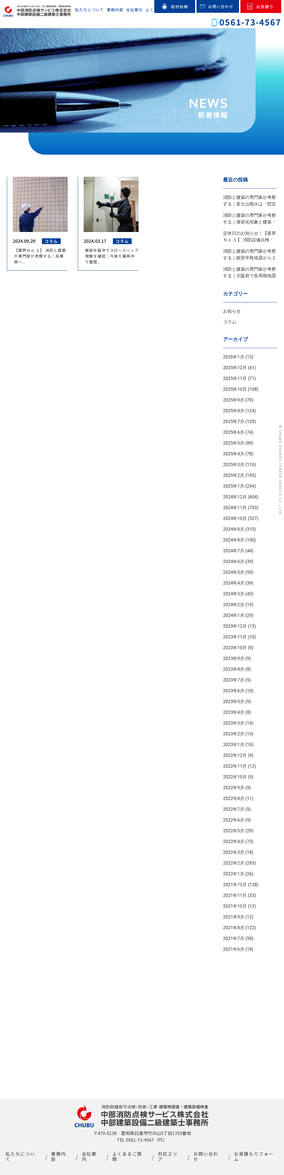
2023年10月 (235, 647)
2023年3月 (233, 723)
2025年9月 (233, 400)
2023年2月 (233, 733)
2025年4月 (233, 453)
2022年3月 (233, 852)
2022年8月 (233, 798)
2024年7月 (233, 550)
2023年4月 (233, 712)
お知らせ (232, 311)
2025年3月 (233, 464)
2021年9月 (233, 917)
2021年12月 (235, 884)
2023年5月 (233, 701)
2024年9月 (233, 529)
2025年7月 (233, 421)
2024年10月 (235, 518)
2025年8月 (233, 410)
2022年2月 (233, 863)
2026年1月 (233, 357)
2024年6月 (233, 561)
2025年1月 (233, 486)
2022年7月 (233, 809)
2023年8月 (233, 669)
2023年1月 (233, 744)
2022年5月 (233, 830)
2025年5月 (233, 443)
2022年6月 (233, 820)
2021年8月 (233, 927)
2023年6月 (233, 690)
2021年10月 (235, 906)
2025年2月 (233, 475)
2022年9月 (233, 787)
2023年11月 (235, 637)
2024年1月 (233, 615)
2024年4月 (233, 583)
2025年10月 (235, 389)
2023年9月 (233, 658)
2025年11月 (235, 378)
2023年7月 (233, 680)
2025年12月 (235, 367)
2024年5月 (233, 572)
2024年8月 (233, 540)
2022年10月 (235, 777)
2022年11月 (235, 766)
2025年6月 (233, 432)
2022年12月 (235, 755)
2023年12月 (235, 626)
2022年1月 (233, 873)
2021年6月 (233, 949)
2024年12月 (235, 497)
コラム (229, 321)
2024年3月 (233, 593)
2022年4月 (233, 841)
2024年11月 (235, 507)
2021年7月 (233, 938)
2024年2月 (233, 604)
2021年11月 (235, 895)
